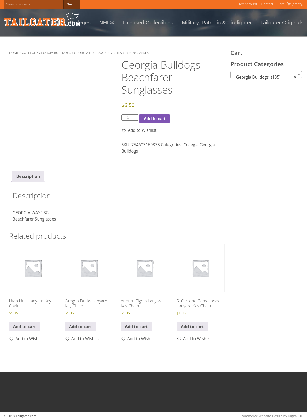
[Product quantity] (129, 117)
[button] (138, 130)
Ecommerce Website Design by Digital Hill (271, 416)
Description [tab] (28, 176)
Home (14, 52)
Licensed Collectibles (148, 22)
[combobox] (266, 74)
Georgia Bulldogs (55, 52)
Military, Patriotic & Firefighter (217, 22)
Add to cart (154, 118)
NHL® (106, 22)
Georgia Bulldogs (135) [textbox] (264, 77)
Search (72, 4)
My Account (248, 4)
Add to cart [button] (24, 326)
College (29, 52)
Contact (267, 4)
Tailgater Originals (281, 22)
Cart (281, 4)
